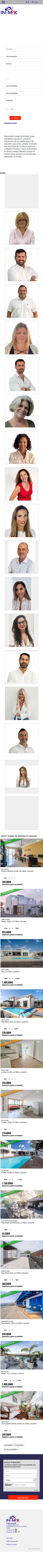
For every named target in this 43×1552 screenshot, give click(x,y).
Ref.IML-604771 (36, 1317)
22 (38, 841)
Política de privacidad (10, 1491)
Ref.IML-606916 (36, 1117)
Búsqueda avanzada (10, 123)
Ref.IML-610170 (36, 865)
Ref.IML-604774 (36, 1267)
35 (38, 1242)
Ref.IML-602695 (36, 1418)
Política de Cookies (11, 1544)
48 (38, 1142)
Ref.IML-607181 (36, 1066)
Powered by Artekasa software (34, 1548)
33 (38, 991)
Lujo (9, 109)
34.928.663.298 (11, 1530)
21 (38, 1042)
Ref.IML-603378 (36, 1368)
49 (38, 941)
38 (38, 1293)
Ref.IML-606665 (36, 1217)
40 (38, 1343)
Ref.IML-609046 (36, 966)
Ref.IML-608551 (36, 1016)
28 (38, 1393)
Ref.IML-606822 (36, 1167)
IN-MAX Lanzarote (11, 1523)
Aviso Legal (9, 1538)
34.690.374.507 (11, 1532)
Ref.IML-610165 (36, 916)
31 (38, 1092)
